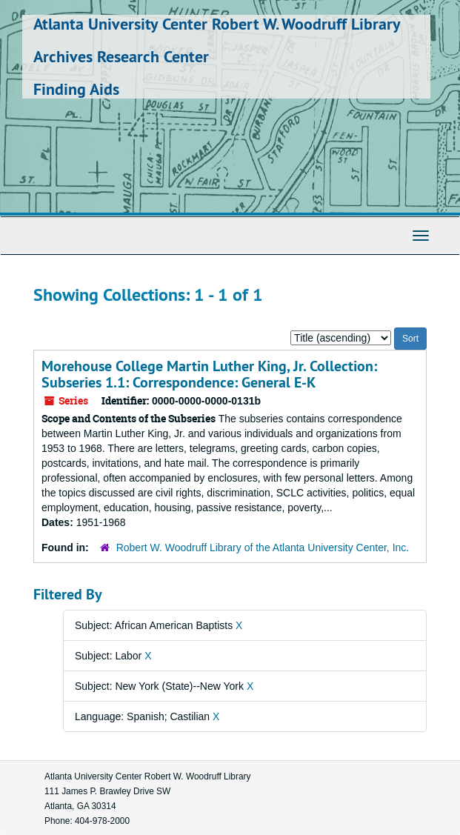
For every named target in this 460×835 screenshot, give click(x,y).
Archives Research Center (121, 56)
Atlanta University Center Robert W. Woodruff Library (217, 23)
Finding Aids (76, 89)
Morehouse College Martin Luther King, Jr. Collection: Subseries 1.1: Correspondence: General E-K (209, 374)
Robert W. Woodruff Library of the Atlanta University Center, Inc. (263, 547)
